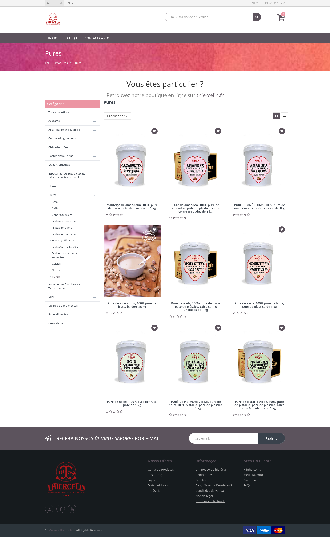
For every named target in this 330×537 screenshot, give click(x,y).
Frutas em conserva (64, 221)
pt (70, 3)
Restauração (156, 475)
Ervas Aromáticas (59, 165)
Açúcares (54, 121)
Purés (77, 63)
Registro (271, 438)
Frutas (52, 195)
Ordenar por (117, 116)
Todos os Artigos (58, 112)
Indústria (154, 491)
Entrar (254, 3)
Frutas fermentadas (64, 234)
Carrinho (250, 480)
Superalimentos (58, 314)
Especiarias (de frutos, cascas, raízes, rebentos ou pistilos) (66, 175)
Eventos (201, 480)
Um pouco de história (211, 470)
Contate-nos (204, 475)
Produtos (61, 63)
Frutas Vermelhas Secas (66, 247)
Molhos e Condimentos (63, 306)
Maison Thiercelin (61, 530)
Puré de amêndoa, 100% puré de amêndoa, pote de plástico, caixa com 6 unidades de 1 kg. (196, 208)
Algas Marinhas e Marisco (64, 130)
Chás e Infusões (58, 147)
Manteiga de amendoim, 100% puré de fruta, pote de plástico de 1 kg (132, 206)
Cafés (55, 208)
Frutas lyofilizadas (63, 240)
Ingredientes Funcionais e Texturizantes (64, 286)
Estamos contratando (210, 501)
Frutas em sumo (62, 227)
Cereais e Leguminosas (62, 138)
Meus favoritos (254, 475)
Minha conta (252, 470)
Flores (52, 186)
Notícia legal (204, 496)
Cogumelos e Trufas (60, 156)
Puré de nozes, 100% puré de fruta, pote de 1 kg (132, 403)
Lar (47, 63)
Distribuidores (158, 485)
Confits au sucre (62, 215)
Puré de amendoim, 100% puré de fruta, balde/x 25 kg (132, 304)
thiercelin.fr (210, 95)
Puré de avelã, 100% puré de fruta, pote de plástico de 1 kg (259, 304)
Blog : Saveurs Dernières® (214, 485)
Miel (51, 297)
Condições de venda (210, 491)
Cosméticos (55, 323)
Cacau (55, 202)
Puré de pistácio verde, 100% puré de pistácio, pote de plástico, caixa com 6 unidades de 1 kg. (259, 405)
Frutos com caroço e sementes (64, 255)
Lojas (151, 480)
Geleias (56, 263)
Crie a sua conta (274, 3)
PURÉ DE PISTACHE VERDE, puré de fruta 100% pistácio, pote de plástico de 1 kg (195, 405)
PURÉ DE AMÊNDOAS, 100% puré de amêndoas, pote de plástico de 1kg (259, 206)
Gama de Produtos (161, 470)
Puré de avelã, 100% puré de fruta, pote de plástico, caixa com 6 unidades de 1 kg (196, 306)
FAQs (247, 485)
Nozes (56, 270)
